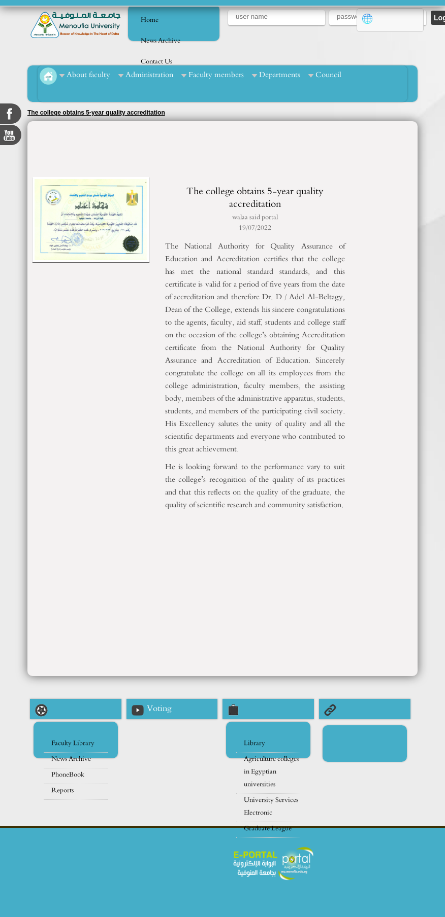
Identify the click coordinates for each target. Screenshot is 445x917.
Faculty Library (72, 743)
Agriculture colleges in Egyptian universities (271, 772)
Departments (279, 74)
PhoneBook (67, 774)
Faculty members (216, 74)
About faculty (88, 74)
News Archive (160, 41)
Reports (62, 790)
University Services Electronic (271, 806)
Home (149, 20)
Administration (149, 74)
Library (254, 743)
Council (328, 74)
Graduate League (268, 828)
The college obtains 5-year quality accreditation (96, 112)
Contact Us (156, 61)
